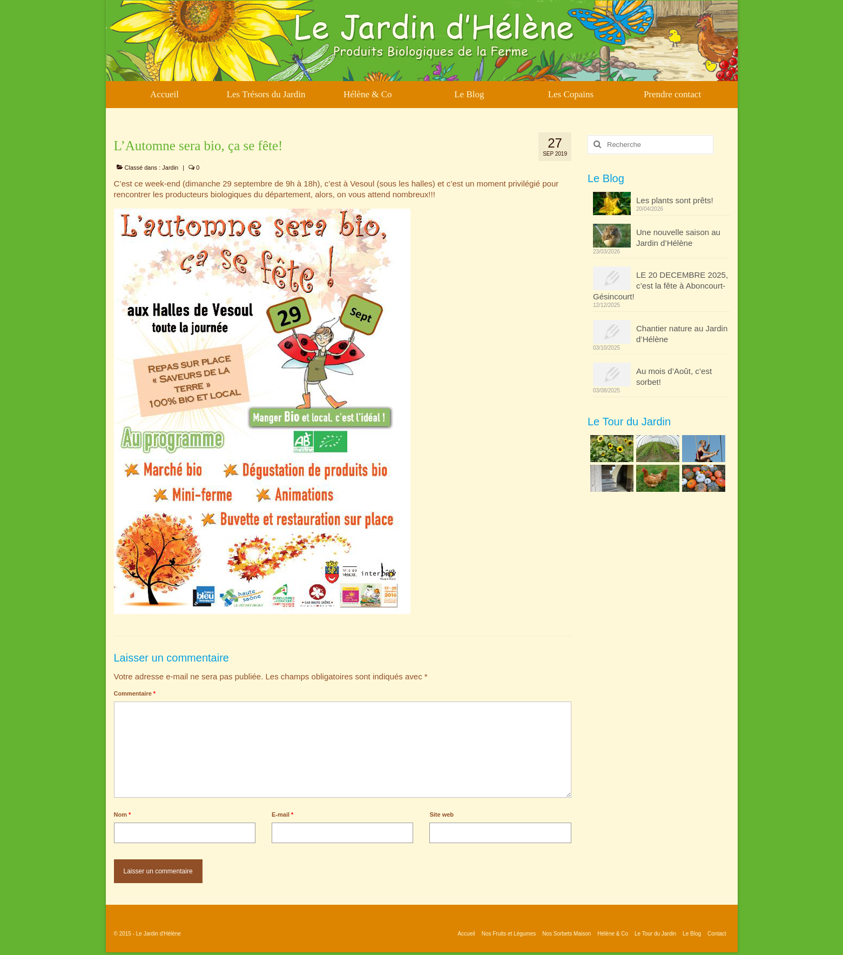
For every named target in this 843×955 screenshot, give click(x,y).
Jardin (170, 167)
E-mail (282, 814)
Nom (122, 814)
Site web (441, 814)
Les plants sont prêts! (674, 200)
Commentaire (135, 693)
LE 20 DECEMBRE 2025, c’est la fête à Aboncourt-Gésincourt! (660, 285)
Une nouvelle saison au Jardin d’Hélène (678, 238)
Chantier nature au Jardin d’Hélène (681, 334)
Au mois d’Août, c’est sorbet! (674, 376)
